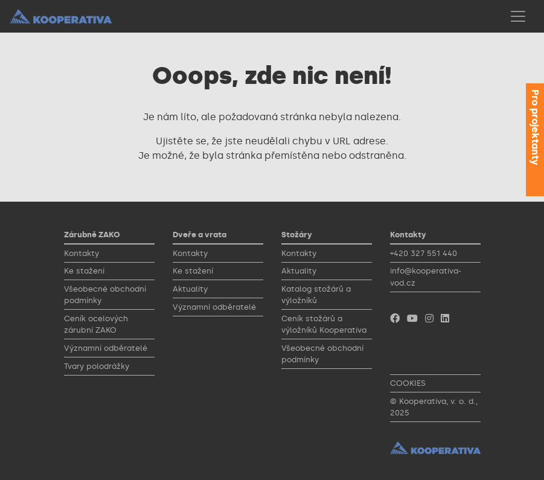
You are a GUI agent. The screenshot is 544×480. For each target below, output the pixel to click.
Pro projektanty (535, 127)
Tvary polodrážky (96, 366)
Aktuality (190, 288)
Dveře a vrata (199, 234)
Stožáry (296, 234)
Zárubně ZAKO (92, 234)
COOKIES (408, 383)
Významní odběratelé (105, 348)
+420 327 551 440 (423, 253)
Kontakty (81, 253)
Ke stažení (84, 270)
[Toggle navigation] (518, 16)
